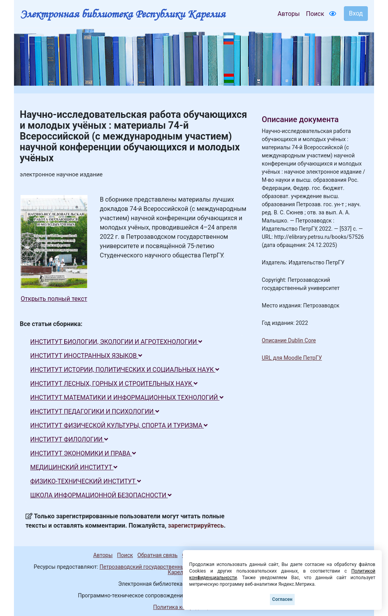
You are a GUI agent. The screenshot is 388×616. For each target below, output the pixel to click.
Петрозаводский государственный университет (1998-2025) (176, 567)
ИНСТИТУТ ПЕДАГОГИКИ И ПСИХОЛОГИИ (94, 411)
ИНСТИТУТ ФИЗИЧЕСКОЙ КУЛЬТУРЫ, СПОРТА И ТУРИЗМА (119, 425)
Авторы (289, 13)
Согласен (282, 599)
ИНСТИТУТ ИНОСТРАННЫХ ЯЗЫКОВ (86, 355)
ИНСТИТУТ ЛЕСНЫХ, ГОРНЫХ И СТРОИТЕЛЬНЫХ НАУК (113, 383)
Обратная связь (157, 555)
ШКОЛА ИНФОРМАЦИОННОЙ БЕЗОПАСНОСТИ (101, 495)
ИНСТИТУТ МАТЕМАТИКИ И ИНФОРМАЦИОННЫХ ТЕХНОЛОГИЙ (126, 397)
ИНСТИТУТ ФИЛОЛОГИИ (69, 439)
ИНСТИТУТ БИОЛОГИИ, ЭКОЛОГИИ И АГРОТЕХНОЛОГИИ (116, 341)
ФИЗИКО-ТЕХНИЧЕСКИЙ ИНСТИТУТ (85, 481)
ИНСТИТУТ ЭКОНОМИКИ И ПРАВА (83, 453)
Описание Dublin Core (289, 340)
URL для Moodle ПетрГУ (292, 358)
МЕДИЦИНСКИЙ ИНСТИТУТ (73, 467)
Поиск (315, 13)
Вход (356, 13)
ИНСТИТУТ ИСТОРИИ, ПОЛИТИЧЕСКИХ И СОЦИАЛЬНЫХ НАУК (124, 369)
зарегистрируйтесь (196, 525)
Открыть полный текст (54, 298)
